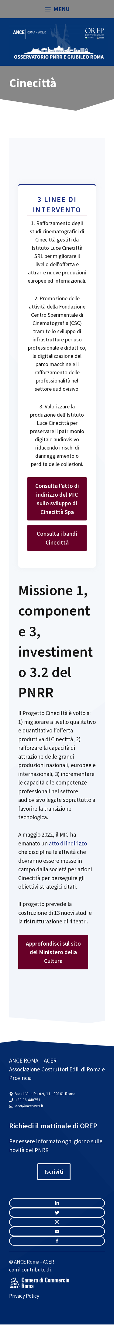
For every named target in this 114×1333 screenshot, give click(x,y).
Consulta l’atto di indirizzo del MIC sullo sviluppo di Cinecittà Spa (57, 499)
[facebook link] (57, 1241)
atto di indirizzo (68, 843)
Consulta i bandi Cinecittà (57, 538)
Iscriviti (54, 1171)
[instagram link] (57, 1203)
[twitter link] (57, 1212)
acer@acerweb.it (29, 1106)
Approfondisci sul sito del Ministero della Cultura (53, 952)
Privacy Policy (24, 1295)
